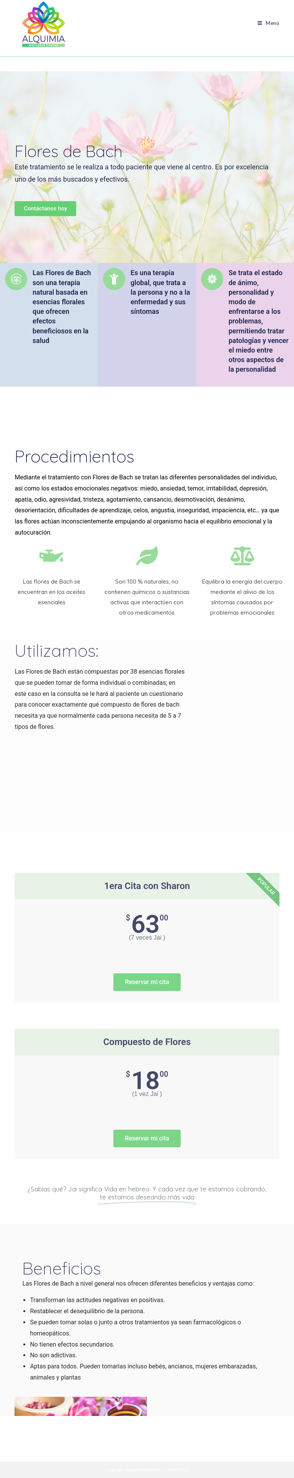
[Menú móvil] (265, 23)
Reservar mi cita (147, 982)
